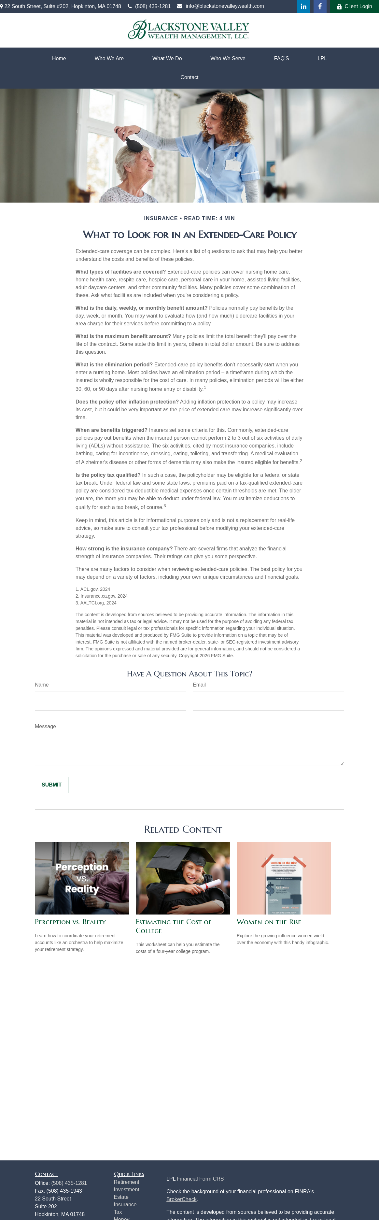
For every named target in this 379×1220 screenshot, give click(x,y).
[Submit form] (51, 785)
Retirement (126, 1182)
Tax (118, 1212)
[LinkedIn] (303, 6)
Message (45, 726)
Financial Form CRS (200, 1179)
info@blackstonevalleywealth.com (220, 6)
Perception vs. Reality (70, 921)
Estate (121, 1197)
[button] (59, 58)
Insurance (125, 1204)
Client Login (354, 6)
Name (42, 685)
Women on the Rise (269, 921)
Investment (126, 1189)
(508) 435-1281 (149, 6)
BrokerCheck (181, 1199)
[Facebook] (320, 6)
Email (199, 685)
